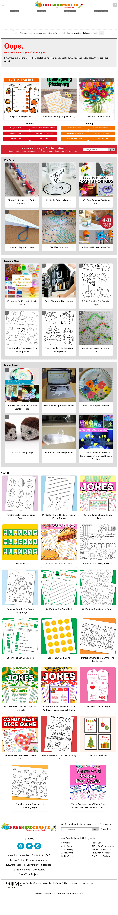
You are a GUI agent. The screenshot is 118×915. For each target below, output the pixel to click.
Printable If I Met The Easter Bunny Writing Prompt (59, 517)
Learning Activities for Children (43, 128)
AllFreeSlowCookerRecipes (103, 846)
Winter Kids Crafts (74, 128)
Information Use (70, 151)
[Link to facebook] (20, 846)
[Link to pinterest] (37, 846)
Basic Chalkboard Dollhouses (59, 301)
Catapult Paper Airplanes (22, 247)
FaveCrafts (65, 843)
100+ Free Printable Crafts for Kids (95, 202)
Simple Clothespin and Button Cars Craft (22, 202)
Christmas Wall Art (98, 755)
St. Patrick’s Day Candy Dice (20, 658)
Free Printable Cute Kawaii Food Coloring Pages (22, 350)
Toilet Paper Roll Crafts (74, 133)
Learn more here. (86, 883)
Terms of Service (21, 869)
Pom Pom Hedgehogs (22, 452)
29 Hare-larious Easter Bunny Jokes (98, 517)
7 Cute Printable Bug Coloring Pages (96, 303)
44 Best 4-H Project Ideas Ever (96, 247)
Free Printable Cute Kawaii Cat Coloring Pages (58, 350)
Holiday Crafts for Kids (101, 128)
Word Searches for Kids (44, 133)
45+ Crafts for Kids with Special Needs (22, 303)
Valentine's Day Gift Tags (98, 706)
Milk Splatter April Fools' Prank (59, 405)
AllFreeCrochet (67, 846)
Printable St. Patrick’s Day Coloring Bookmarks (97, 659)
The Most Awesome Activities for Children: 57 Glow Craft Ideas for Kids (96, 456)
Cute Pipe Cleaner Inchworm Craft (95, 350)
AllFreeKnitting (67, 849)
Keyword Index (13, 864)
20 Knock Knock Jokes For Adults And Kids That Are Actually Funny (59, 708)
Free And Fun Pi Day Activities (97, 563)
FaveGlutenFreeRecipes (101, 853)
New (5, 473)
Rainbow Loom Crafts (74, 139)
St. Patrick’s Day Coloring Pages (97, 609)
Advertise (24, 855)
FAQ (48, 855)
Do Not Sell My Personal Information (29, 860)
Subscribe (46, 864)
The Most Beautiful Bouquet (96, 116)
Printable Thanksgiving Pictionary (59, 116)
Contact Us (37, 855)
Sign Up (111, 150)
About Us (12, 855)
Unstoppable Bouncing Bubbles (59, 452)
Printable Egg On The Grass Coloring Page (20, 611)
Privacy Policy (59, 151)
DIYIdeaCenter (67, 856)
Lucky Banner (20, 563)
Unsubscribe (39, 869)
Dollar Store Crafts (102, 133)
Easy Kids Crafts (16, 133)
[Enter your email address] (76, 829)
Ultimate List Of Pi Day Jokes (59, 563)
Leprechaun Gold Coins (59, 658)
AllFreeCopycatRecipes (101, 849)
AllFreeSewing (67, 853)
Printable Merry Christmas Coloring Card (59, 757)
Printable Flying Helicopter (59, 200)
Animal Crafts (16, 139)
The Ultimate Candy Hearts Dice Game (20, 757)
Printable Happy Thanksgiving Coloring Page (30, 806)
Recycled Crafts (16, 128)
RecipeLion (96, 843)
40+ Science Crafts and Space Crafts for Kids (22, 407)
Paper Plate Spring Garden (96, 405)
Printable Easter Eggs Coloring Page (20, 517)
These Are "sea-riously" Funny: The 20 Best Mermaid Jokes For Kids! (88, 806)
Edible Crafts (43, 139)
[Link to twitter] (29, 846)
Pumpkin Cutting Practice (21, 116)
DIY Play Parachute (59, 247)
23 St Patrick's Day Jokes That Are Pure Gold (20, 708)
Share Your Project (28, 874)
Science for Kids (102, 139)
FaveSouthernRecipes (101, 856)
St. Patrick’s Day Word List (59, 609)
